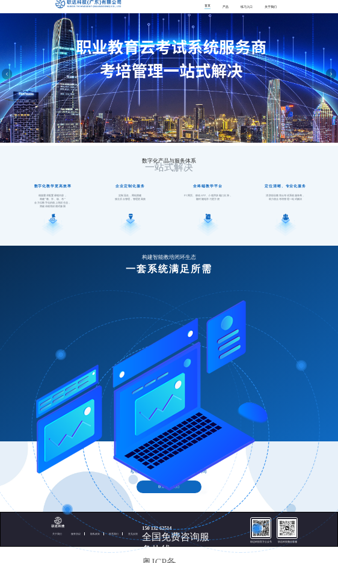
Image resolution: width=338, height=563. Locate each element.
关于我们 (271, 6)
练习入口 (247, 6)
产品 (226, 6)
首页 (207, 5)
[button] (163, 141)
